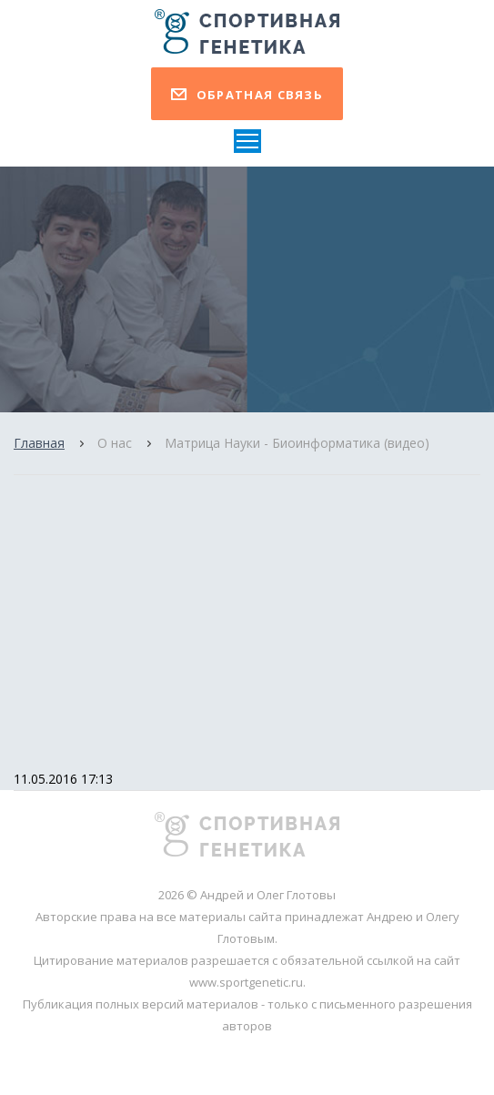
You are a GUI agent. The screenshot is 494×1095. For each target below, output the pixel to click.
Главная (39, 442)
